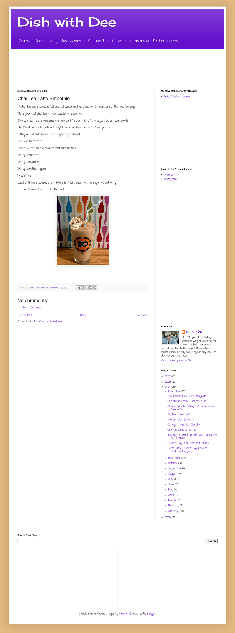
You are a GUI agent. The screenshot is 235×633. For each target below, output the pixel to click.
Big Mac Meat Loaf (179, 415)
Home (83, 315)
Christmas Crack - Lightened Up (187, 401)
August (173, 474)
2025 (168, 376)
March (172, 500)
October (173, 463)
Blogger (151, 614)
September (175, 469)
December (174, 392)
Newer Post (25, 315)
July (171, 479)
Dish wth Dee (194, 332)
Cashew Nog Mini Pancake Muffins (188, 443)
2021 (168, 382)
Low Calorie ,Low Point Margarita (187, 396)
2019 (168, 518)
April (171, 495)
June (171, 485)
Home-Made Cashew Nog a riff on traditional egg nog (187, 449)
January (173, 511)
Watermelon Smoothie (181, 420)
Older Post (141, 315)
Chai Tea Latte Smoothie (182, 430)
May (171, 490)
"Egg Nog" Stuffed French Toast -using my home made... (192, 436)
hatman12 (125, 614)
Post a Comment (33, 308)
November (174, 458)
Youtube (168, 175)
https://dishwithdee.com (178, 97)
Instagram (170, 179)
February (174, 506)
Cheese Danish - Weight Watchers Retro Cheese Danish (192, 408)
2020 (168, 387)
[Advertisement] (194, 133)
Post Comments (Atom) (48, 322)
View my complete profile (176, 361)
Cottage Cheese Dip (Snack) (184, 425)
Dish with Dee (66, 22)
